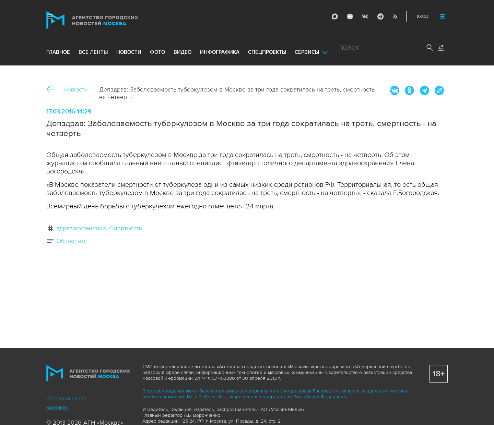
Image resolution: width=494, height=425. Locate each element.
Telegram (380, 16)
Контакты (57, 407)
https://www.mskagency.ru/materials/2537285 (439, 90)
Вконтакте (395, 90)
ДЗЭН (350, 16)
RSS (395, 16)
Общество (70, 241)
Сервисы (307, 52)
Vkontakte (365, 16)
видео (182, 52)
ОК (409, 90)
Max (335, 16)
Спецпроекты (267, 52)
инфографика (219, 52)
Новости (76, 89)
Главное (58, 52)
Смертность (125, 228)
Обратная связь (66, 398)
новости (128, 52)
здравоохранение (81, 228)
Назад (52, 89)
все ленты (93, 52)
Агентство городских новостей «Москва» (105, 20)
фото (157, 52)
